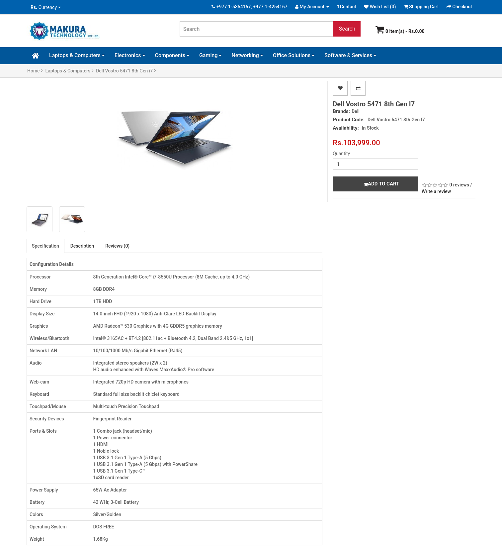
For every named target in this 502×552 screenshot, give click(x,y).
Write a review (436, 191)
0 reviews (459, 184)
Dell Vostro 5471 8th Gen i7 (126, 70)
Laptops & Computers (77, 55)
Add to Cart (381, 184)
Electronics (130, 55)
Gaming (210, 55)
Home (35, 70)
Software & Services (350, 55)
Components (172, 55)
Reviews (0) (117, 246)
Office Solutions (294, 55)
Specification (45, 246)
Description (82, 246)
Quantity (341, 153)
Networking (247, 55)
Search (347, 29)
